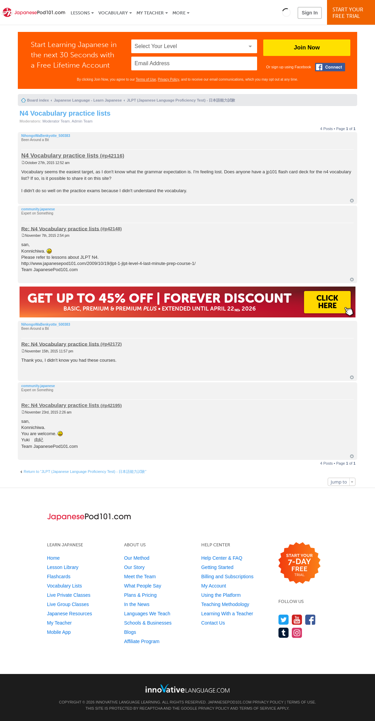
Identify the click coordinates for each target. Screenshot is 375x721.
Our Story (134, 567)
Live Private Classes (68, 595)
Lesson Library (62, 567)
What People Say (142, 586)
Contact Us (213, 623)
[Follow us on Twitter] (283, 619)
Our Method (136, 558)
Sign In (310, 12)
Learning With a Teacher (227, 613)
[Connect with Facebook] (330, 67)
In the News (136, 604)
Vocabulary (113, 12)
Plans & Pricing (140, 595)
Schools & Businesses (148, 623)
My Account (213, 586)
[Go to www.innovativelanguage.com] (187, 688)
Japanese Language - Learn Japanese (88, 100)
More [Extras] (178, 12)
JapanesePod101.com (230, 702)
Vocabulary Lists (64, 586)
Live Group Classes (68, 604)
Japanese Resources (69, 613)
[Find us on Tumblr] (283, 632)
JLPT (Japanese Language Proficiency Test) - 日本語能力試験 (181, 100)
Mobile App (59, 632)
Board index (38, 100)
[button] (286, 12)
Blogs (130, 632)
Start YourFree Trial (352, 13)
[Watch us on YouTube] (297, 619)
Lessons (80, 12)
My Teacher (150, 12)
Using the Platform (221, 595)
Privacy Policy (168, 79)
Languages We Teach (147, 613)
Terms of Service (257, 708)
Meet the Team (140, 576)
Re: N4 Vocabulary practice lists (60, 228)
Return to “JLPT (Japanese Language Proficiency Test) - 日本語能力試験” (85, 471)
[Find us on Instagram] (297, 632)
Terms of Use (146, 79)
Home (53, 558)
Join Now (307, 47)
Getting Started (217, 567)
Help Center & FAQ (221, 558)
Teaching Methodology (225, 604)
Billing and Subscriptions (227, 576)
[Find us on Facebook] (310, 619)
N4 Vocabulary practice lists (65, 113)
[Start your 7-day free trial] (299, 563)
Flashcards (58, 576)
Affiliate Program (141, 641)
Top (352, 200)
